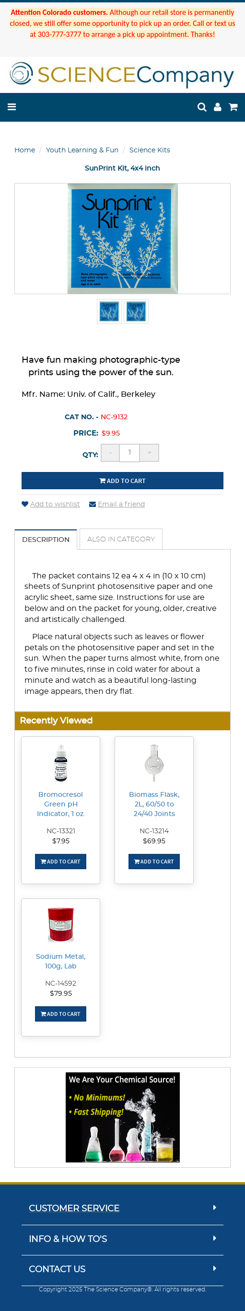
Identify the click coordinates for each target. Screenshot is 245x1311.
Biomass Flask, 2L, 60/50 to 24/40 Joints (154, 804)
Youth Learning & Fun (82, 150)
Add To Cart (61, 861)
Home (24, 150)
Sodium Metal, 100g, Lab (60, 962)
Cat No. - (81, 417)
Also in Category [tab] (121, 539)
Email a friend (117, 504)
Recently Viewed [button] (56, 720)
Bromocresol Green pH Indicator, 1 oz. (61, 804)
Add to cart (122, 480)
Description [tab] (46, 540)
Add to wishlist (51, 504)
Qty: (90, 455)
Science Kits (149, 150)
